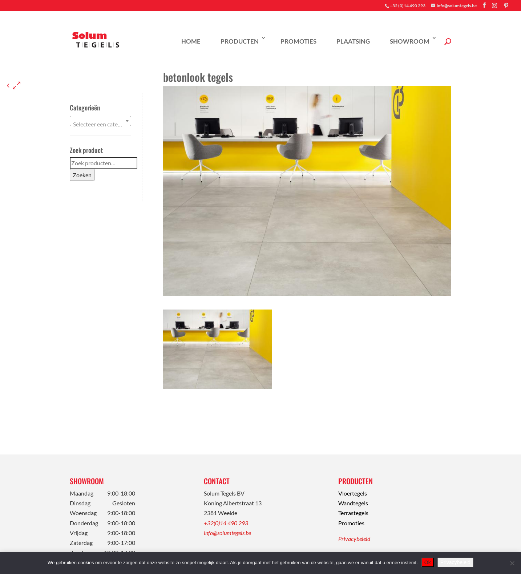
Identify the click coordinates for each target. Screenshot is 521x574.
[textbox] (100, 124)
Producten (240, 41)
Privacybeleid (354, 538)
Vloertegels (352, 493)
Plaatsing (353, 41)
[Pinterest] (506, 5)
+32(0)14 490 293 (226, 523)
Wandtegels (353, 503)
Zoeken (82, 174)
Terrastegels (353, 512)
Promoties (298, 41)
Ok (427, 562)
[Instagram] (494, 5)
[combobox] (100, 121)
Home (191, 41)
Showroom (409, 41)
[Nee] (512, 563)
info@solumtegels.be (227, 532)
